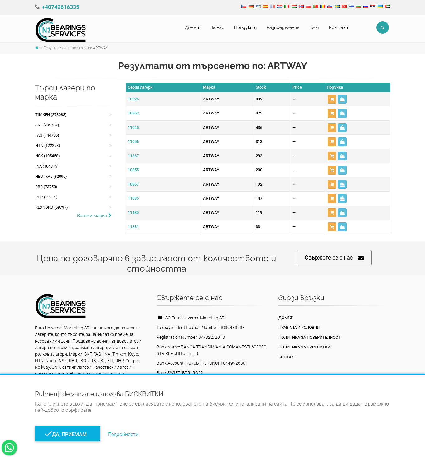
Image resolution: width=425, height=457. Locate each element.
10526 (133, 99)
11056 (133, 141)
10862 (133, 113)
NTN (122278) (47, 145)
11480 (133, 212)
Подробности (123, 434)
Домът (192, 27)
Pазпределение (283, 27)
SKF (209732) (47, 125)
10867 (133, 184)
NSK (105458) (47, 155)
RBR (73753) (46, 186)
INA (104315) (47, 166)
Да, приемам (67, 434)
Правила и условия (299, 327)
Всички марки (94, 215)
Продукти (245, 27)
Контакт (339, 27)
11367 (133, 155)
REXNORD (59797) (51, 207)
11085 (133, 198)
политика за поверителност (309, 337)
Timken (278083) (51, 114)
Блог (314, 27)
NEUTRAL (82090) (51, 176)
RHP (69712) (46, 197)
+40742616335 (60, 7)
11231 (133, 226)
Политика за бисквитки (304, 347)
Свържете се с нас (334, 257)
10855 (133, 170)
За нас (217, 27)
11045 (133, 127)
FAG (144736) (47, 135)
